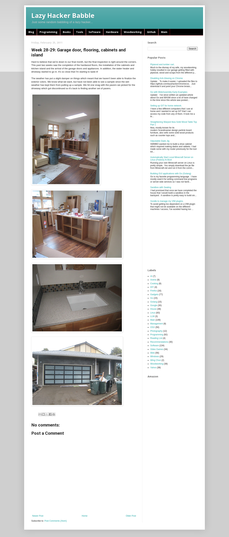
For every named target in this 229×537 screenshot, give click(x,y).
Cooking (154, 283)
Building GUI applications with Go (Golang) (170, 173)
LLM (152, 316)
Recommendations (159, 342)
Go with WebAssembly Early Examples (168, 92)
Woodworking (133, 32)
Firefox (153, 290)
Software (95, 32)
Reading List (156, 338)
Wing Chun (155, 360)
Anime (153, 280)
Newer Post (37, 516)
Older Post (131, 516)
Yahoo (153, 367)
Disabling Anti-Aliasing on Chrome (166, 78)
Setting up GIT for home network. (166, 105)
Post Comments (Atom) (55, 521)
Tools (79, 32)
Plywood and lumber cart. (162, 64)
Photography (156, 331)
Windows (154, 356)
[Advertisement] (174, 239)
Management (156, 323)
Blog (31, 32)
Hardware (112, 32)
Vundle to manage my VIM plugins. (167, 201)
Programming (48, 32)
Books (67, 32)
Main (164, 32)
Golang (153, 302)
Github (151, 32)
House (153, 309)
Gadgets (154, 294)
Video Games (156, 349)
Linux (152, 312)
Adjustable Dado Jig (159, 141)
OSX (152, 327)
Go (151, 298)
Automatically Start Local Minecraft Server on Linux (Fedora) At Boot (171, 158)
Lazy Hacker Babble (62, 15)
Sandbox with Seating (160, 187)
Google (153, 305)
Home (84, 516)
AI (151, 276)
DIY (152, 287)
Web (152, 353)
